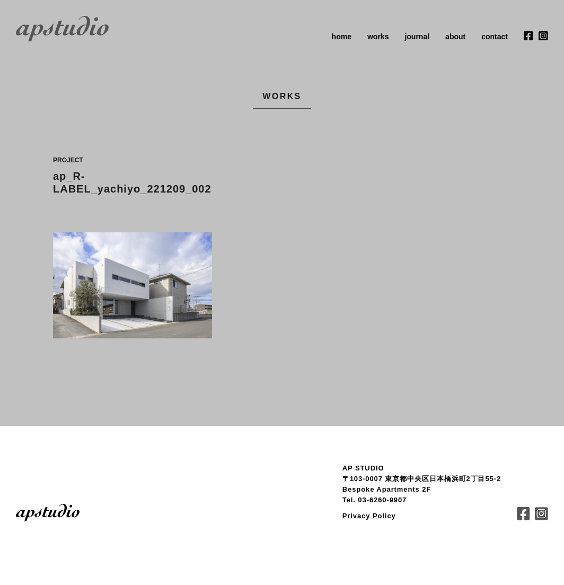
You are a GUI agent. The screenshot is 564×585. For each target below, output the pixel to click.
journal (416, 36)
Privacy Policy (369, 516)
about (455, 36)
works (378, 36)
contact (494, 36)
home (341, 36)
